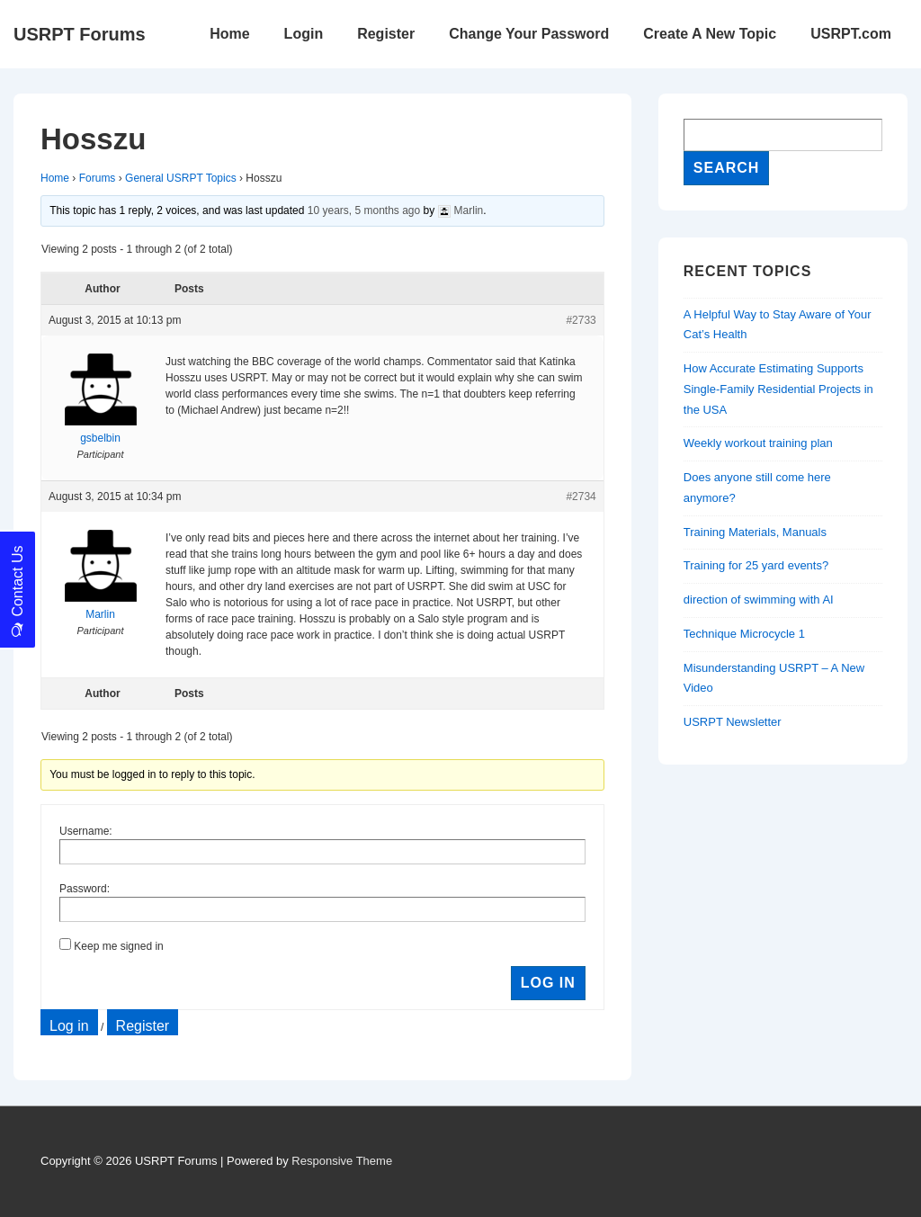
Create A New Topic (709, 33)
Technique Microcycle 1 (744, 633)
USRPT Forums (79, 34)
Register (386, 33)
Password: (84, 888)
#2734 (580, 496)
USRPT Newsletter (733, 722)
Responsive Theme (341, 1161)
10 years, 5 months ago (364, 210)
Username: (85, 831)
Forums (97, 178)
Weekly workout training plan (758, 443)
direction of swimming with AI (759, 599)
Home (229, 33)
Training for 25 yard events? (756, 565)
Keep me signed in (118, 946)
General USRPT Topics (181, 178)
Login (304, 33)
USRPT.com (850, 33)
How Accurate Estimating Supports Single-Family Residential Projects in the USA (778, 389)
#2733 (580, 320)
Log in (69, 1026)
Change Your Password (529, 33)
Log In (548, 982)
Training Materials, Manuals (755, 532)
